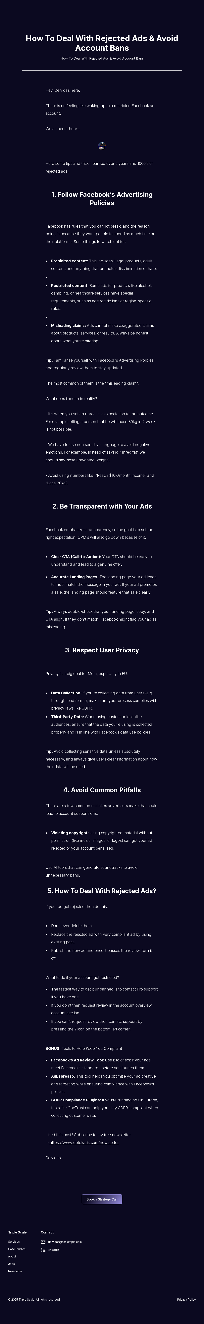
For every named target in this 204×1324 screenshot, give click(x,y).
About (12, 1256)
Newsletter (15, 1271)
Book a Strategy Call (102, 1199)
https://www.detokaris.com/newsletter (84, 1142)
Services (14, 1241)
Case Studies (17, 1249)
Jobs (11, 1263)
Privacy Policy (186, 1299)
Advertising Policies (136, 360)
